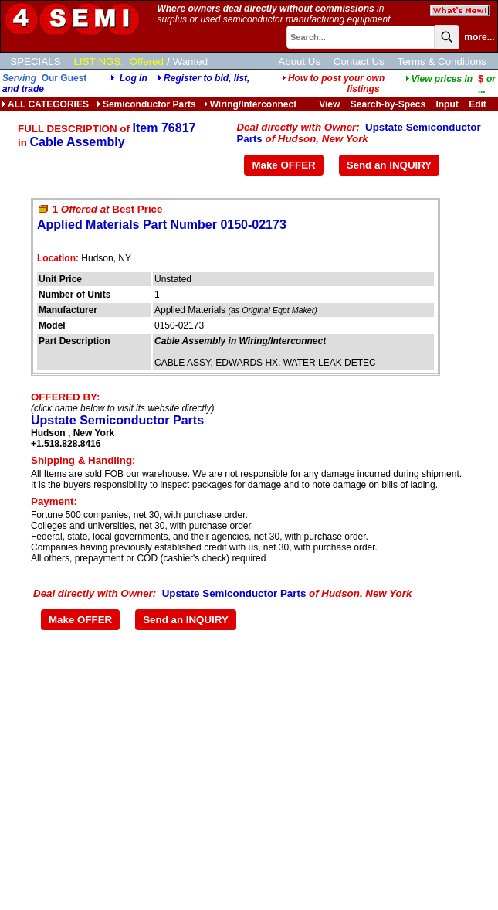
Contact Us (359, 61)
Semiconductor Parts (146, 104)
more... (479, 37)
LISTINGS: (99, 61)
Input (446, 104)
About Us (299, 61)
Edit (479, 104)
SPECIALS (35, 61)
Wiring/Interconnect (250, 104)
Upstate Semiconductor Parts (117, 420)
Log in (133, 78)
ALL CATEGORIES (45, 104)
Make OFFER (283, 165)
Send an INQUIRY (389, 165)
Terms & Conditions (441, 61)
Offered (147, 61)
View (329, 104)
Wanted (190, 61)
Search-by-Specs (388, 104)
